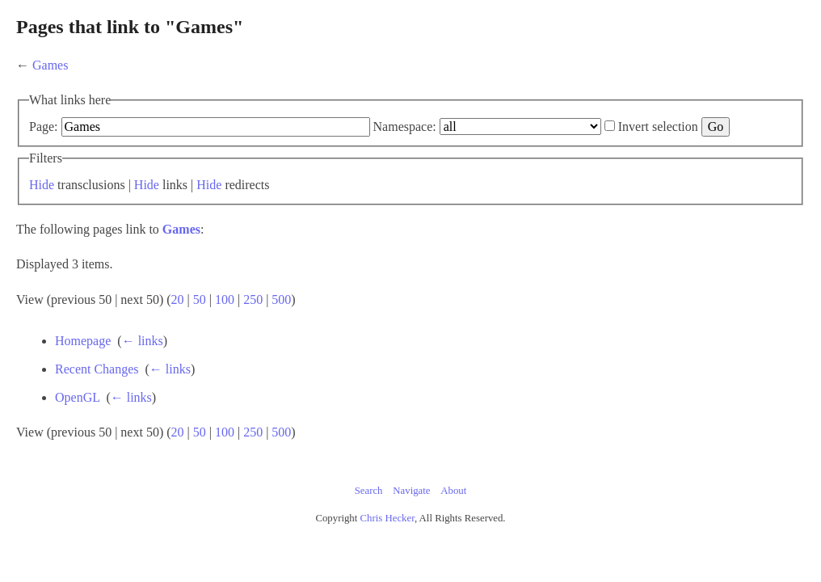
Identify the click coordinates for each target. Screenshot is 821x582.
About (453, 512)
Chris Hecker (387, 540)
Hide (128, 206)
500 (368, 321)
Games (137, 65)
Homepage (189, 362)
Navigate (411, 512)
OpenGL (184, 419)
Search (369, 512)
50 (286, 321)
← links (249, 362)
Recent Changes (204, 391)
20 (265, 321)
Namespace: (492, 126)
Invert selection (160, 148)
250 (340, 321)
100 (312, 321)
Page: (130, 126)
